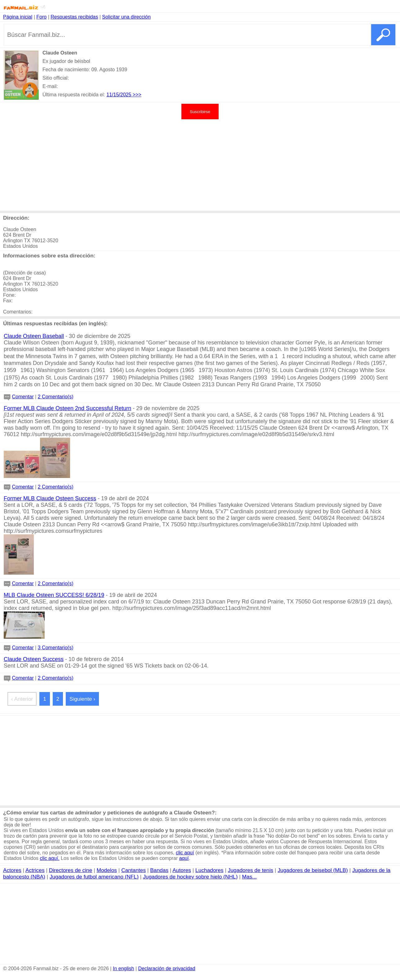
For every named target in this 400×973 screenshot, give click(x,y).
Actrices (35, 870)
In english (123, 968)
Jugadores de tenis (250, 870)
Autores (181, 870)
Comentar (22, 396)
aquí (184, 858)
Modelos (107, 870)
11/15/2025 (119, 94)
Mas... (249, 877)
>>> (137, 94)
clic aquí (185, 852)
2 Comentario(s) (55, 396)
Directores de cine (70, 870)
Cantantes (133, 870)
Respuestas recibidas (74, 17)
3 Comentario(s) (55, 647)
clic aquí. (50, 858)
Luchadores (209, 870)
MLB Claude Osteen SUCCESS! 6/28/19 (54, 595)
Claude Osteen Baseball (34, 336)
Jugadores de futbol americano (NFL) (94, 877)
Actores (12, 870)
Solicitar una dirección (126, 17)
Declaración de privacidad (166, 968)
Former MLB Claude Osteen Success (50, 498)
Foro (41, 17)
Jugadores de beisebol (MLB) (313, 870)
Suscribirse (200, 111)
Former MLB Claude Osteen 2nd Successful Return (67, 408)
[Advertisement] (200, 164)
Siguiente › (82, 699)
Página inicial (17, 17)
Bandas (159, 870)
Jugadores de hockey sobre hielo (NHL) (190, 877)
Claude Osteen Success (34, 659)
